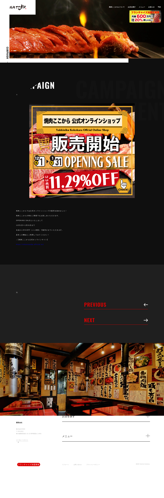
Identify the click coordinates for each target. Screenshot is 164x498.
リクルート (65, 464)
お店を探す (132, 7)
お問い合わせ (78, 464)
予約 (159, 7)
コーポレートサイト (22, 440)
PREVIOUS (116, 304)
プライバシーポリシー (93, 464)
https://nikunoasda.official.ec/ (30, 244)
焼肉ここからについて (117, 7)
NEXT (116, 320)
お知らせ (151, 7)
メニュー (142, 7)
